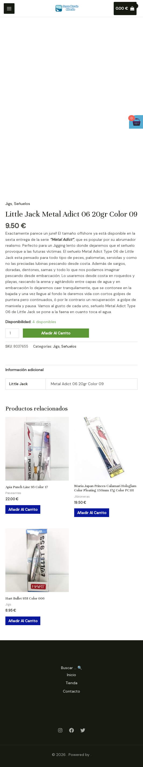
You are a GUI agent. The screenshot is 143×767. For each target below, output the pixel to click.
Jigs (8, 203)
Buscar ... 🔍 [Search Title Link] (71, 667)
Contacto (71, 691)
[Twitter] (82, 730)
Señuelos (22, 203)
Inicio (71, 674)
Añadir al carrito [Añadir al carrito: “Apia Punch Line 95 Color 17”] (23, 509)
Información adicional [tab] (24, 369)
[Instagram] (60, 730)
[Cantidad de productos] (12, 333)
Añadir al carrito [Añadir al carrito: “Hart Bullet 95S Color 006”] (23, 620)
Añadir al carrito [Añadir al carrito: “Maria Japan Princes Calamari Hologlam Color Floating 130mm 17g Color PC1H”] (91, 512)
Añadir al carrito (55, 333)
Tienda (71, 682)
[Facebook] (71, 730)
